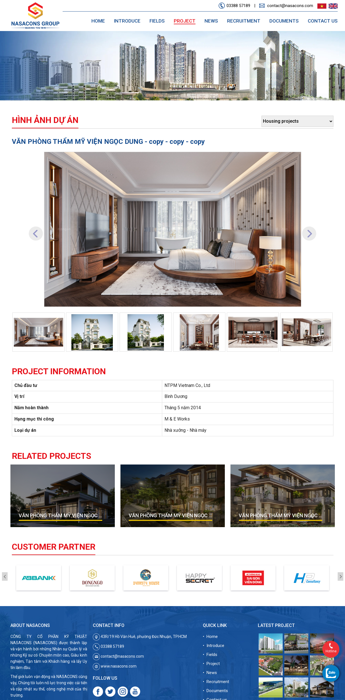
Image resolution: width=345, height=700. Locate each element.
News (211, 21)
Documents (284, 21)
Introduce (127, 21)
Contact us (323, 21)
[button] (36, 229)
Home (98, 21)
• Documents (215, 690)
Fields (157, 21)
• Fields (210, 654)
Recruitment (243, 21)
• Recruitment (216, 681)
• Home (210, 636)
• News (210, 672)
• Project (211, 663)
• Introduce (213, 645)
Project (184, 21)
